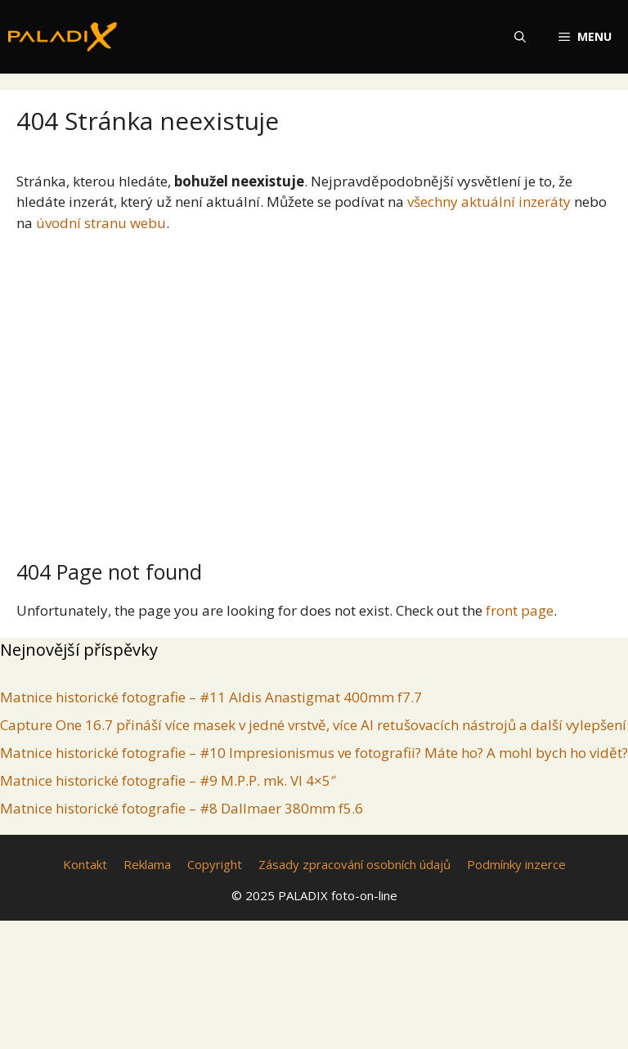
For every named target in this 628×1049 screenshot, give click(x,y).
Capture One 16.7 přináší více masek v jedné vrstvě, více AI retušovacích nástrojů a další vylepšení (313, 724)
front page (520, 610)
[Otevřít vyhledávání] (520, 37)
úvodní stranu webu (101, 222)
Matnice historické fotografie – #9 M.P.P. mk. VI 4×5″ (168, 780)
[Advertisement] (314, 389)
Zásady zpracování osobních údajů (354, 864)
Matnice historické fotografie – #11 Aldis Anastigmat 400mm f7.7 (211, 697)
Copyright (214, 864)
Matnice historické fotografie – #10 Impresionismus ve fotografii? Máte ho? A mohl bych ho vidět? (314, 752)
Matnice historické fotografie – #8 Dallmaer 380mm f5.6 (181, 808)
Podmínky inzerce (516, 864)
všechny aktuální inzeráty (489, 201)
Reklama (147, 864)
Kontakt (85, 864)
